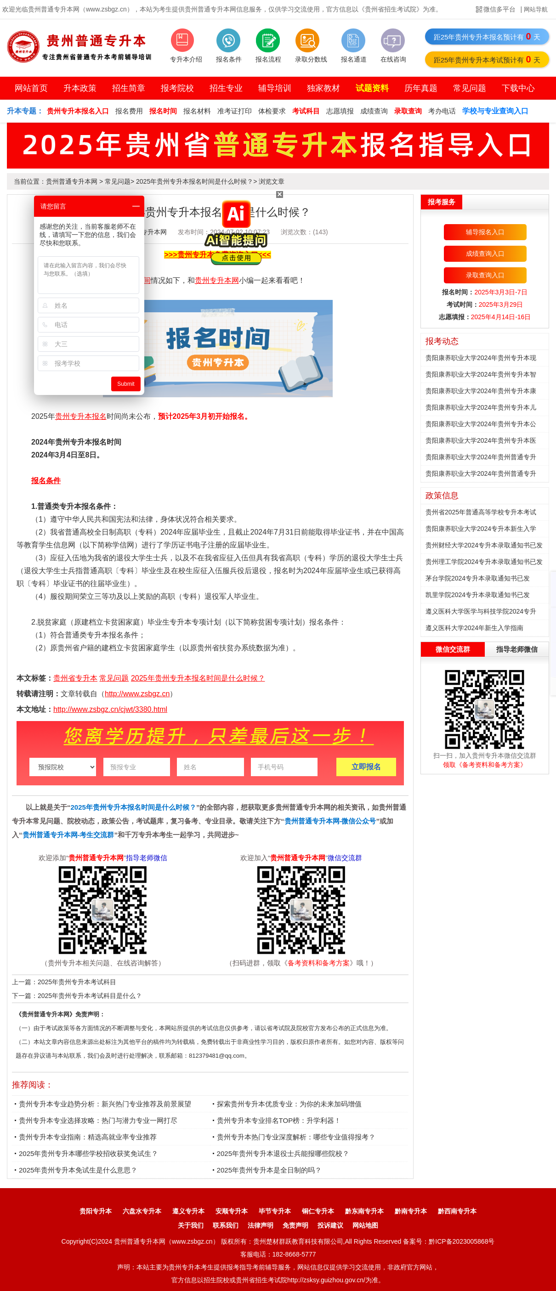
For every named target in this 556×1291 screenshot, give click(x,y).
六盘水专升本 (142, 1211)
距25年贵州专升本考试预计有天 (487, 59)
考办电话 (442, 111)
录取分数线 (311, 59)
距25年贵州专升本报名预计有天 (487, 36)
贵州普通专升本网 (71, 181)
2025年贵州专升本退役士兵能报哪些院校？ (283, 1153)
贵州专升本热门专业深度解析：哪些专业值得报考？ (296, 1137)
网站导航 (536, 9)
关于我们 (191, 1225)
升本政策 (79, 88)
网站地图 (365, 1225)
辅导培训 (274, 88)
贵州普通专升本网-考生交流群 (68, 835)
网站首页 (31, 88)
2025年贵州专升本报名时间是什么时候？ (194, 181)
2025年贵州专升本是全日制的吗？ (269, 1170)
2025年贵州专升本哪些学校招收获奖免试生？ (88, 1153)
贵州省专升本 (75, 678)
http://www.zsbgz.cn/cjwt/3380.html (110, 709)
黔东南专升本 (364, 1211)
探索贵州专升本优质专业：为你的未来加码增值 (289, 1104)
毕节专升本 (275, 1211)
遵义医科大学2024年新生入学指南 (474, 627)
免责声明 (295, 1225)
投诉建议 (330, 1225)
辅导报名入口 (485, 232)
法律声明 (260, 1225)
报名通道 (354, 59)
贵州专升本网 (217, 280)
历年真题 (420, 88)
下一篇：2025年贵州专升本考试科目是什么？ (77, 995)
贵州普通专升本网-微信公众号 (330, 821)
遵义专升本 (188, 1211)
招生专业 (226, 88)
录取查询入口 (485, 275)
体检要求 (272, 111)
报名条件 (229, 59)
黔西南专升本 (457, 1211)
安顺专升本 (232, 1211)
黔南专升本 (411, 1211)
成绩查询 (374, 111)
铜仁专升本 (318, 1211)
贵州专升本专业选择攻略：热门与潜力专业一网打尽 (98, 1120)
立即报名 (366, 767)
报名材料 (197, 111)
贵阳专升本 (95, 1211)
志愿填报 (340, 111)
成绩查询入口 (485, 253)
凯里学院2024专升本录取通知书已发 (478, 594)
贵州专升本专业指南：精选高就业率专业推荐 (88, 1137)
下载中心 (518, 88)
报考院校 (177, 88)
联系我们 (225, 1225)
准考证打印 (234, 111)
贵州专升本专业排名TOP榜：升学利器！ (279, 1120)
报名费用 (129, 111)
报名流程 (268, 59)
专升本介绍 (186, 59)
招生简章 (128, 88)
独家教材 (323, 88)
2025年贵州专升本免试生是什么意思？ (78, 1170)
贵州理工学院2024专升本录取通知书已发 (484, 561)
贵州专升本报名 (81, 416)
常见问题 (469, 88)
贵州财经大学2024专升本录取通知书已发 (484, 545)
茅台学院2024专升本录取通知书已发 (478, 578)
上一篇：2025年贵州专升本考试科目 (64, 982)
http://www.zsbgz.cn (137, 694)
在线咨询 (393, 59)
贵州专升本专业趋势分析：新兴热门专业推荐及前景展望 (105, 1104)
